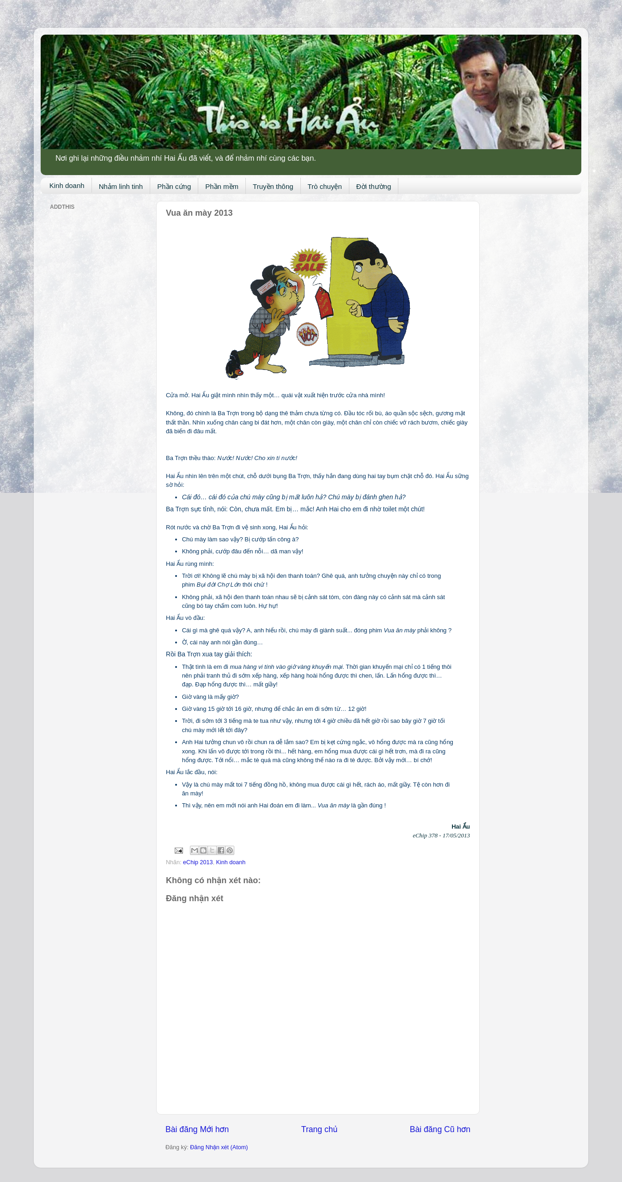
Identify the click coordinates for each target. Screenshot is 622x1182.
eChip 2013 (198, 862)
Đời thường (373, 186)
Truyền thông (273, 186)
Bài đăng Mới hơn (197, 1129)
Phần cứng (174, 186)
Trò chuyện (325, 186)
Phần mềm (221, 186)
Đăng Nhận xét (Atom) (219, 1147)
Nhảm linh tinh (121, 186)
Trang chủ (319, 1129)
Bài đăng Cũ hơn (440, 1129)
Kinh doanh (67, 185)
